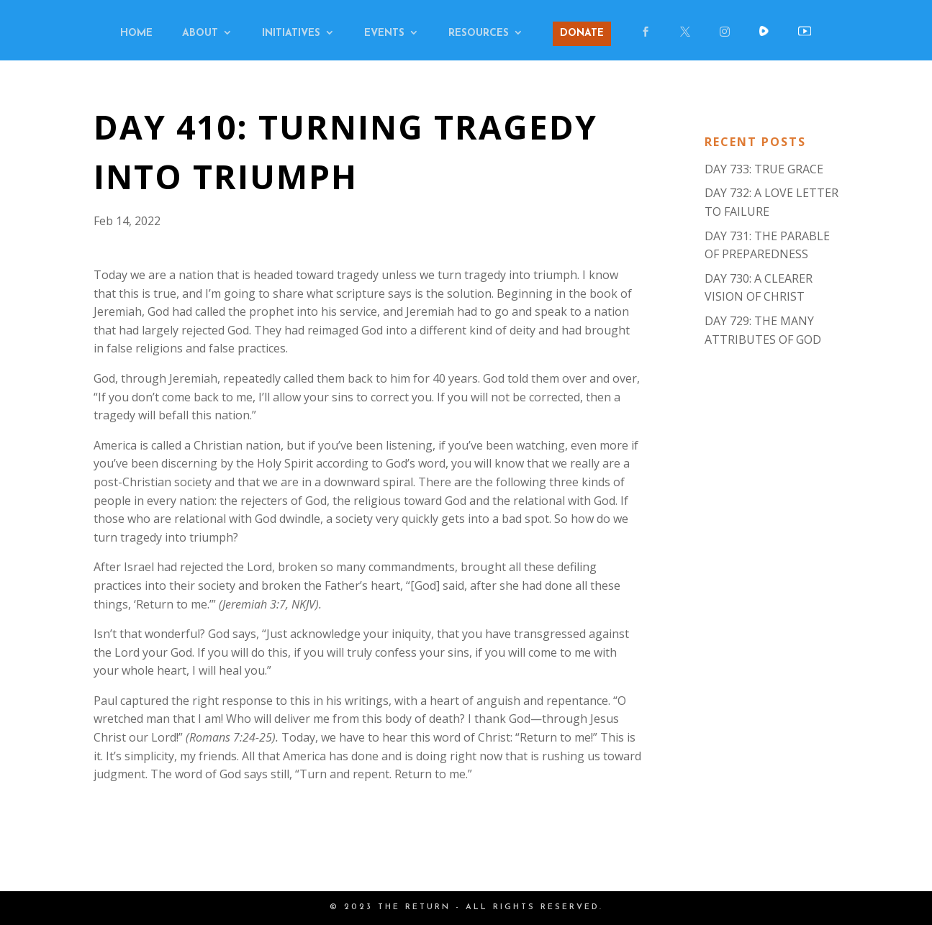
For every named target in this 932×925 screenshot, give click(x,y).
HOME (136, 34)
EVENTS (384, 34)
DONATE (582, 33)
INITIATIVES (291, 34)
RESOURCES (478, 34)
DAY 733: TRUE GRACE (764, 169)
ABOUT (200, 34)
